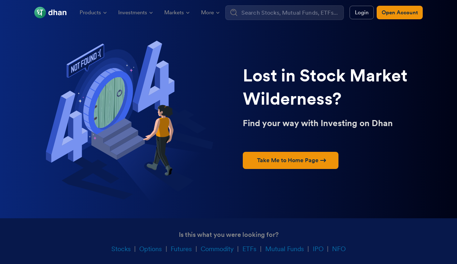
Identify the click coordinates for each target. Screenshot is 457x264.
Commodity (217, 249)
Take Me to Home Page (291, 160)
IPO (318, 249)
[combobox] (291, 13)
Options (150, 249)
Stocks (121, 249)
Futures (181, 249)
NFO (339, 249)
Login (361, 12)
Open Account (400, 12)
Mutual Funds (284, 249)
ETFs (249, 249)
